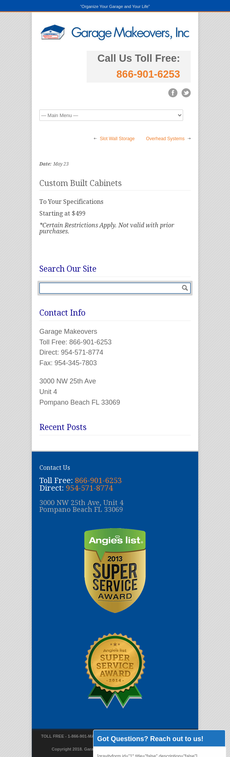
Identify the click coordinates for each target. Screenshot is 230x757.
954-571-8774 (89, 488)
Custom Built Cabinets (80, 183)
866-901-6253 (148, 74)
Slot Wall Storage (117, 138)
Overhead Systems (165, 138)
